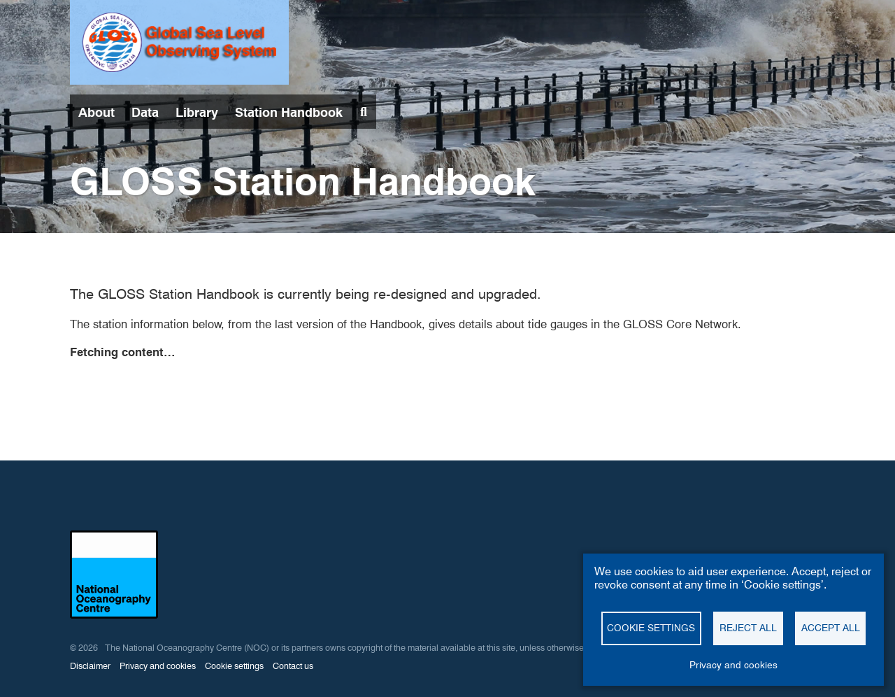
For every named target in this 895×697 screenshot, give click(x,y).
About (96, 112)
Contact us (293, 666)
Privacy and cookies (158, 666)
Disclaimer (90, 666)
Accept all (830, 627)
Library (197, 112)
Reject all (748, 627)
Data (145, 112)
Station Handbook (289, 112)
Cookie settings (234, 666)
